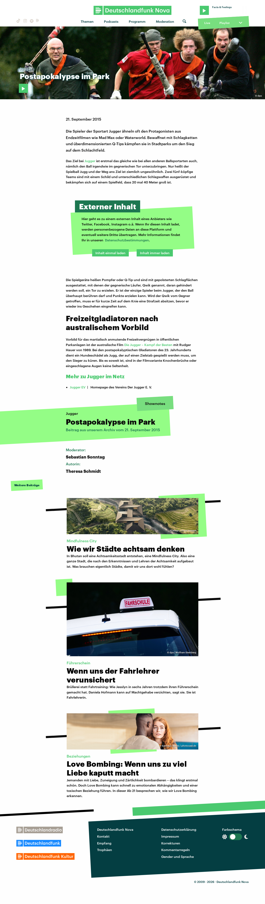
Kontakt (103, 836)
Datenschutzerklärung (178, 829)
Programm (137, 21)
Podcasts (111, 21)
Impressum (170, 836)
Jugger (89, 161)
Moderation (165, 21)
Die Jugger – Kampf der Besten (148, 345)
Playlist (224, 23)
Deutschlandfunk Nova (115, 829)
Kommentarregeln (175, 850)
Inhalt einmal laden (110, 253)
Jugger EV (78, 387)
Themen (87, 21)
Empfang (104, 843)
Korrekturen (170, 843)
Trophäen (104, 850)
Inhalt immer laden (155, 253)
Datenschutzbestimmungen (127, 240)
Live (207, 23)
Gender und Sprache (177, 857)
